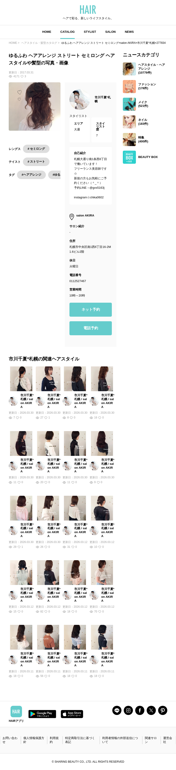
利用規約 (54, 740)
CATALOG (67, 31)
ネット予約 (91, 309)
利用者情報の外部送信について (120, 740)
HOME (46, 31)
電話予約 (90, 328)
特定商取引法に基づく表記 (80, 740)
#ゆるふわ (59, 174)
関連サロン (151, 740)
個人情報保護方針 (33, 740)
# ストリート (36, 161)
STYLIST (90, 31)
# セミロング (36, 148)
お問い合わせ (10, 740)
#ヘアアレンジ (31, 174)
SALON (110, 31)
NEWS (129, 31)
